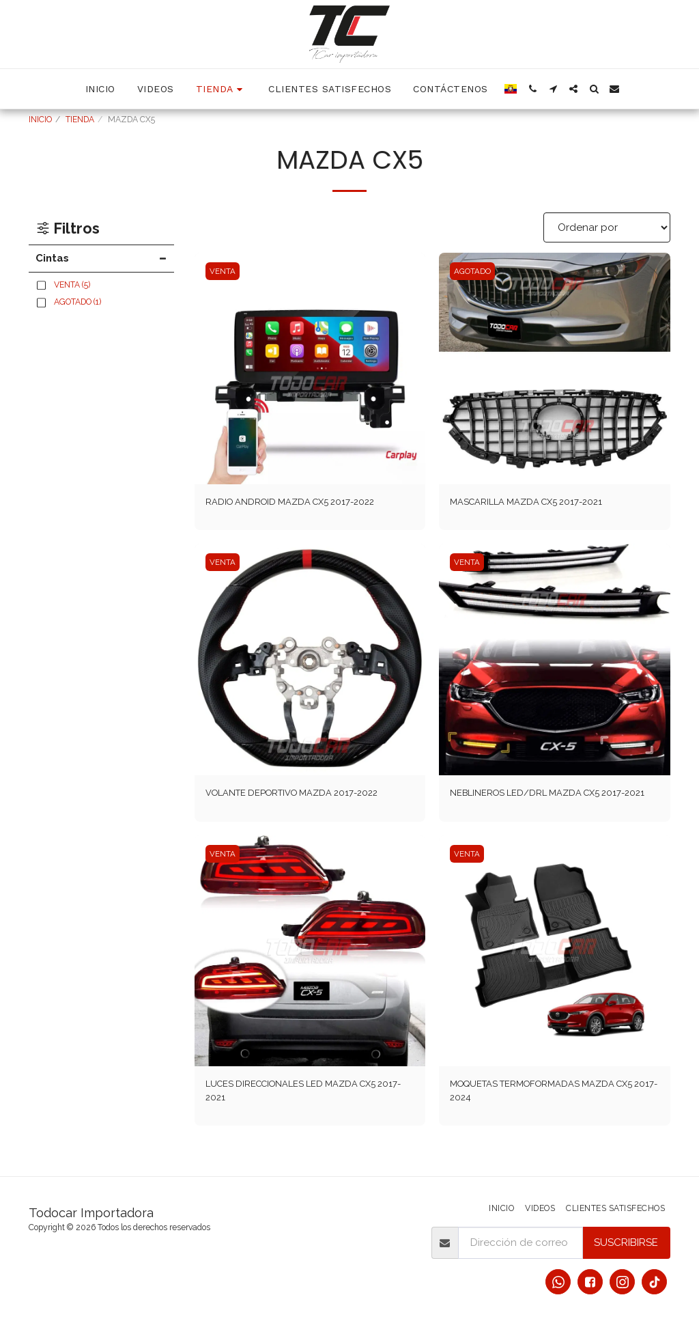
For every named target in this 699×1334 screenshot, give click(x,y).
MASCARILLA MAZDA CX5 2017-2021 (537, 503)
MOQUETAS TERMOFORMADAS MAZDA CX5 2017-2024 (546, 1113)
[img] (310, 368)
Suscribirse (626, 1244)
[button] (532, 89)
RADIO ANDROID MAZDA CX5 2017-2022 (302, 503)
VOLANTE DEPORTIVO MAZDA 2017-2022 (305, 796)
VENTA (224, 271)
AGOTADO (474, 271)
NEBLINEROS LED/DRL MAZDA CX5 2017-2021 (550, 804)
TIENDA (80, 119)
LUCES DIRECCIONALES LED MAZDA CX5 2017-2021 (305, 1113)
